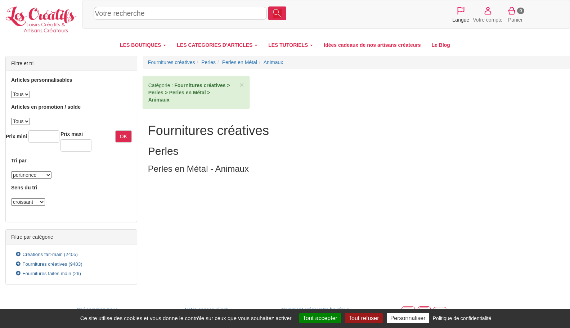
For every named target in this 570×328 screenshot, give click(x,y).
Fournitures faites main (46, 273)
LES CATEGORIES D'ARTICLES (217, 45)
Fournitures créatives (44, 264)
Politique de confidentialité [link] (462, 318)
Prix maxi (71, 134)
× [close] (241, 85)
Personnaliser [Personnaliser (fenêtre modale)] (408, 318)
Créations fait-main (42, 254)
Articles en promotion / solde (46, 107)
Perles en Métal (239, 62)
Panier (515, 14)
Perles (208, 62)
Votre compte (488, 14)
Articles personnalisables (41, 80)
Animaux (273, 62)
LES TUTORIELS (290, 45)
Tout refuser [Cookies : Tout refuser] (364, 318)
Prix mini (16, 136)
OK (123, 136)
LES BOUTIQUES (143, 45)
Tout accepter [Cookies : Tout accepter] (320, 318)
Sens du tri (24, 187)
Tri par (19, 160)
